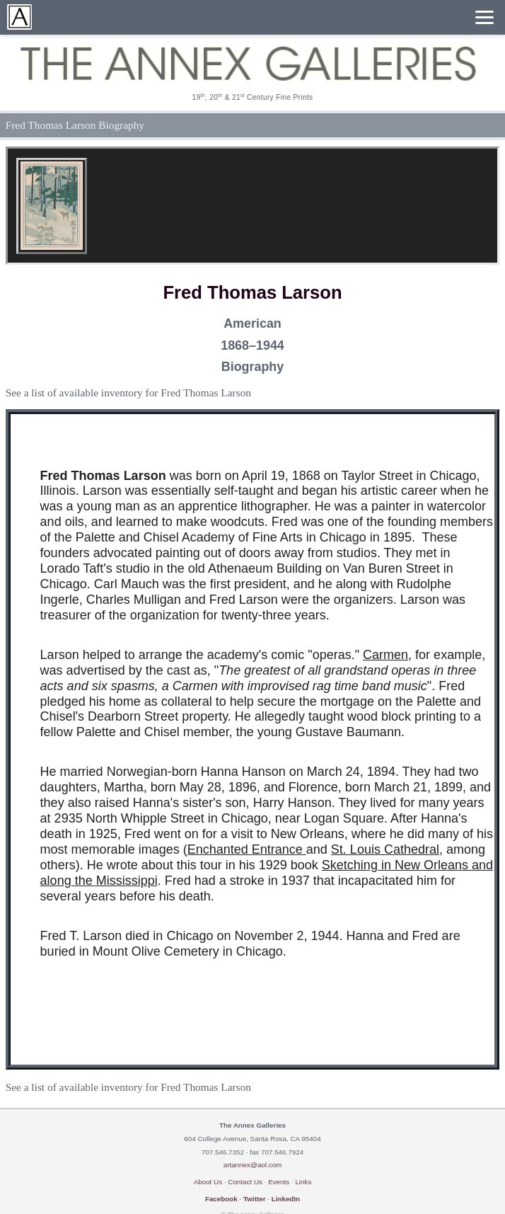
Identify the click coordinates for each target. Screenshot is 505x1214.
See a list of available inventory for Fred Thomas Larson (128, 392)
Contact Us (245, 1182)
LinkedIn (286, 1199)
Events (278, 1182)
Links (303, 1182)
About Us (208, 1182)
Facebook (221, 1199)
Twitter (254, 1199)
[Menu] (484, 17)
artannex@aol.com (253, 1165)
